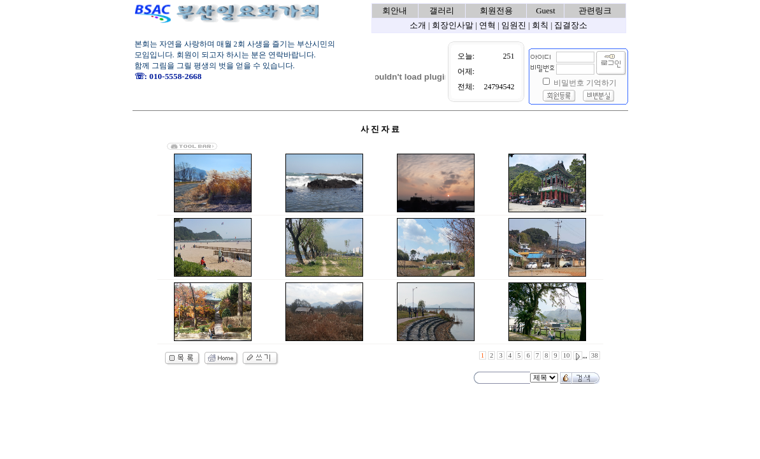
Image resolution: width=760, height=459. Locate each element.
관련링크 (595, 10)
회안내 (394, 10)
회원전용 (496, 10)
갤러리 (441, 10)
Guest (545, 10)
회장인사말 (452, 25)
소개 (418, 25)
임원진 (513, 25)
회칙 (540, 25)
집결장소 (570, 25)
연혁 (487, 25)
